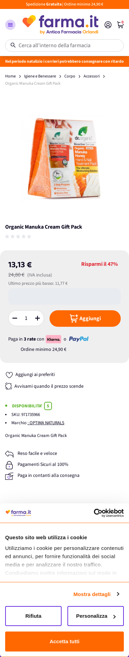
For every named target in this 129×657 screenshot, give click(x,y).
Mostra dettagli (91, 594)
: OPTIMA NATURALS (46, 423)
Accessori (92, 76)
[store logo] (60, 24)
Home (10, 76)
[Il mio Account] (108, 24)
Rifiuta (33, 616)
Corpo (69, 76)
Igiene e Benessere (40, 76)
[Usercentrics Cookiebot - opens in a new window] (94, 513)
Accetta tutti (64, 641)
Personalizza (96, 616)
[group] (19, 236)
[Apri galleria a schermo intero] (64, 157)
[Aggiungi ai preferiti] (30, 374)
